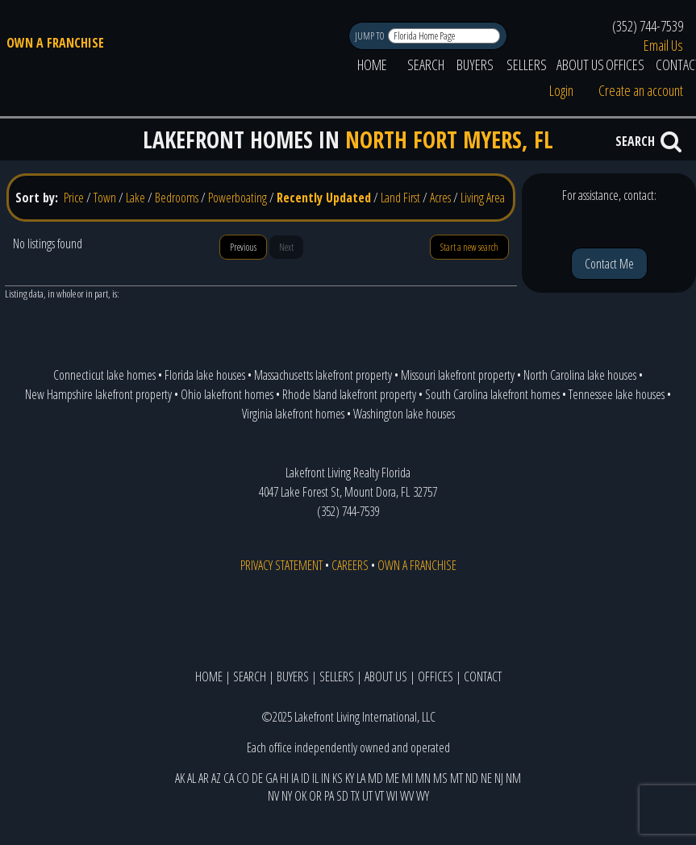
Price (74, 197)
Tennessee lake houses (617, 394)
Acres (440, 197)
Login (561, 90)
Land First (400, 197)
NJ (498, 778)
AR (203, 778)
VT (379, 796)
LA (360, 778)
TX (355, 796)
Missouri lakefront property (458, 375)
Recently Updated (324, 197)
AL (191, 778)
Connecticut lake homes (104, 375)
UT (367, 796)
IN (325, 778)
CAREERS (350, 565)
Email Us (663, 45)
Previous (243, 247)
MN (423, 778)
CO (242, 778)
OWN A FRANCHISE (55, 43)
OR (315, 796)
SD (342, 796)
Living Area (483, 197)
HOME (372, 64)
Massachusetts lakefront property (323, 375)
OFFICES (625, 64)
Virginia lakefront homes (293, 413)
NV (273, 796)
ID (305, 778)
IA (294, 778)
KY (349, 778)
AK (180, 778)
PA (329, 796)
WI (392, 796)
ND (471, 778)
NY (286, 796)
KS (337, 778)
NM (513, 778)
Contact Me (609, 264)
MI (407, 778)
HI (284, 778)
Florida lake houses (205, 375)
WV (407, 796)
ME (392, 778)
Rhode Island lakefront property (349, 394)
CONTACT (483, 676)
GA (271, 778)
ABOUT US (580, 64)
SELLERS (526, 64)
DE (257, 778)
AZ (216, 778)
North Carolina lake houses (579, 375)
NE (486, 778)
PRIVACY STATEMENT (281, 565)
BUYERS (475, 64)
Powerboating (237, 197)
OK (300, 796)
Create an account (640, 90)
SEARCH (425, 64)
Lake (135, 197)
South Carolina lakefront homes (492, 394)
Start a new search (469, 247)
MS (440, 778)
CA (228, 778)
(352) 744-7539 (647, 25)
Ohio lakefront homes (227, 394)
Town (105, 197)
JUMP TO (370, 36)
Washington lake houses (404, 413)
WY (422, 796)
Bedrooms (176, 197)
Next (286, 247)
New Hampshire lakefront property (98, 394)
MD (375, 778)
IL (315, 778)
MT (456, 778)
